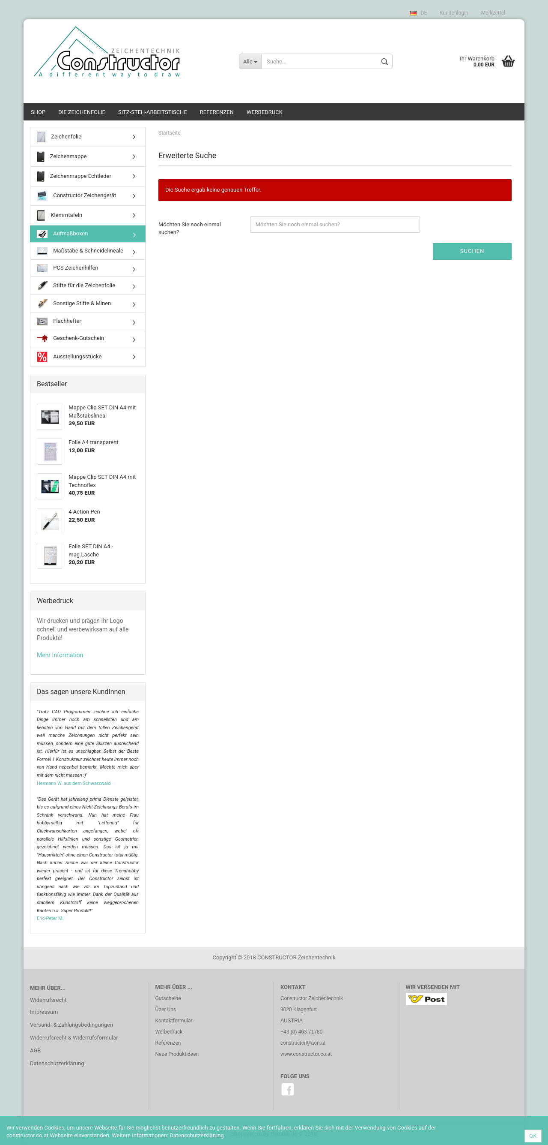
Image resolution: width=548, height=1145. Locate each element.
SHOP (38, 112)
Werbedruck (265, 112)
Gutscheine (168, 998)
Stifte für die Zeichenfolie (76, 285)
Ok (533, 1136)
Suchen (472, 251)
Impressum (44, 1012)
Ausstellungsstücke (69, 357)
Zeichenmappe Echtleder (74, 176)
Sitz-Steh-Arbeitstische (152, 112)
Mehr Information (60, 655)
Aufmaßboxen (62, 234)
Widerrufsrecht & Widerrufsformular (74, 1037)
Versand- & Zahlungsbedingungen (71, 1025)
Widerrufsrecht (48, 1000)
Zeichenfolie (59, 137)
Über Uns (165, 1010)
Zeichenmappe (61, 156)
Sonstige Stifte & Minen (74, 304)
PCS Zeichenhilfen (67, 268)
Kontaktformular (174, 1021)
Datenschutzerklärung (57, 1063)
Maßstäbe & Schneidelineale (80, 251)
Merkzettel (493, 13)
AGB (35, 1050)
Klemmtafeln (59, 215)
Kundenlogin (454, 13)
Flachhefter (59, 321)
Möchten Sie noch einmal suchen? (189, 228)
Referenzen (217, 112)
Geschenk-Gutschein (70, 338)
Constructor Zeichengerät (76, 196)
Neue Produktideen (177, 1054)
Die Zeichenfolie (81, 112)
